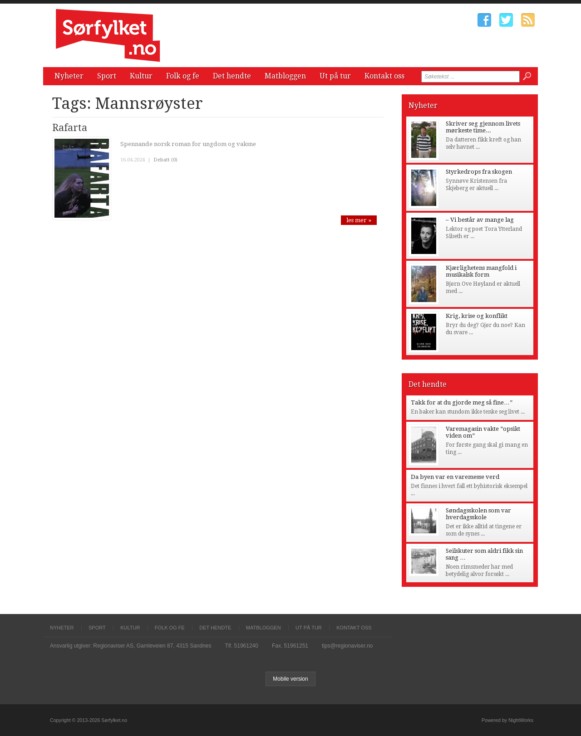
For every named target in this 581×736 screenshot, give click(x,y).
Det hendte (232, 76)
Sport (106, 76)
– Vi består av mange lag (480, 219)
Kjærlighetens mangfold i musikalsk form (481, 271)
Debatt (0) (165, 160)
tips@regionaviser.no (347, 646)
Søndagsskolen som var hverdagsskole (478, 514)
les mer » (358, 220)
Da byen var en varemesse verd (455, 476)
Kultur (141, 76)
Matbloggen (285, 76)
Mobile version (290, 679)
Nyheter (69, 76)
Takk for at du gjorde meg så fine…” (461, 402)
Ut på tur (335, 76)
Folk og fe (182, 76)
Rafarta (69, 127)
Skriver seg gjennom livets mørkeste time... (483, 127)
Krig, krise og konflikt (476, 315)
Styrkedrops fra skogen (479, 171)
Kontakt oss (384, 76)
